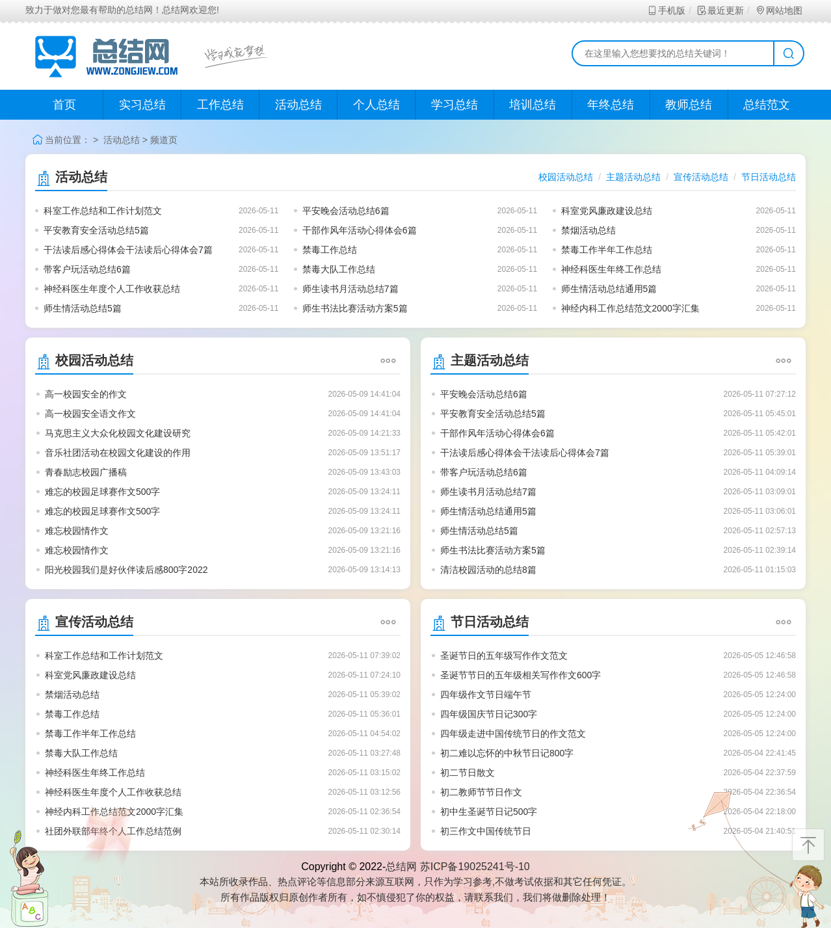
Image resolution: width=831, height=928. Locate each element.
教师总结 (688, 104)
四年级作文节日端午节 (485, 694)
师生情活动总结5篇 (83, 308)
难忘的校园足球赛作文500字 (102, 491)
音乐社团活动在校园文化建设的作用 (118, 452)
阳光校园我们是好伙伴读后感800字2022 (126, 569)
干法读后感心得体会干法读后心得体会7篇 (128, 250)
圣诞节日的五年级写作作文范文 (504, 655)
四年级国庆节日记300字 (488, 714)
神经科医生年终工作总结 (611, 269)
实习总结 (142, 104)
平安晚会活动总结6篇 (345, 210)
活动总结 (298, 104)
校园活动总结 (565, 177)
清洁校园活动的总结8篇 (488, 569)
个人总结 (376, 104)
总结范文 (766, 104)
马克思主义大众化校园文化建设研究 (118, 433)
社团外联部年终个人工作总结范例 (113, 831)
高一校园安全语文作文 (90, 413)
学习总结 (454, 104)
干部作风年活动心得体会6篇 (359, 230)
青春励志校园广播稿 (86, 472)
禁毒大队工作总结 (338, 269)
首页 (64, 104)
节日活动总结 (768, 177)
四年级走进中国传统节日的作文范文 (513, 733)
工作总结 (220, 104)
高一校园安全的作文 (86, 394)
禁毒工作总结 (329, 250)
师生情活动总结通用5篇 (609, 289)
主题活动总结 (633, 177)
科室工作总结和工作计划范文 (103, 210)
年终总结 (610, 104)
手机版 (666, 10)
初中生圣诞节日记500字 (488, 811)
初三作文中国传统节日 (485, 831)
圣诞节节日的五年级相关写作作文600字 (520, 675)
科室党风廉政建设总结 (606, 210)
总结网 (401, 866)
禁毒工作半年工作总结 (606, 250)
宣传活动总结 (701, 177)
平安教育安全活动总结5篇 (96, 230)
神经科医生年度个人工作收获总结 (112, 289)
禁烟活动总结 (588, 230)
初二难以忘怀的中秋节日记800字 (507, 753)
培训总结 (532, 104)
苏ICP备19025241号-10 (475, 866)
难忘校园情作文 (77, 530)
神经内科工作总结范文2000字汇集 (630, 308)
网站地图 (778, 10)
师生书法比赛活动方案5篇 (355, 308)
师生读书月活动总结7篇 (350, 289)
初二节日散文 (467, 772)
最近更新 (720, 10)
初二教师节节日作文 (481, 792)
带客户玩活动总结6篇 (87, 269)
